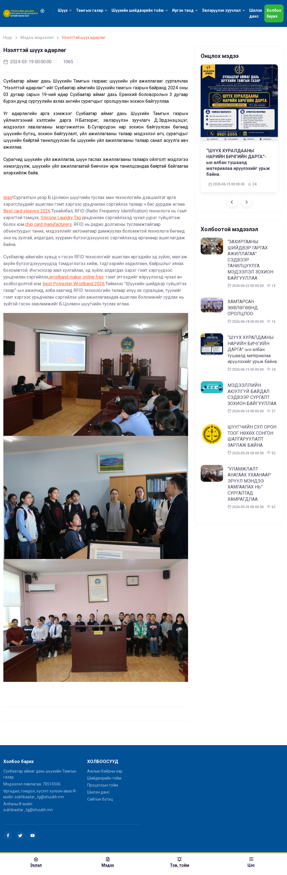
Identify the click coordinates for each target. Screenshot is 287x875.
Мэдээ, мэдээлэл (37, 37)
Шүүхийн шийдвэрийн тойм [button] (138, 10)
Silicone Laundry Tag (61, 217)
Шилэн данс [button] (255, 13)
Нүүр (7, 37)
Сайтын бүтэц (100, 799)
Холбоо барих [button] (274, 13)
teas (7, 197)
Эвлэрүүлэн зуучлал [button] (221, 10)
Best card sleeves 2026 (26, 211)
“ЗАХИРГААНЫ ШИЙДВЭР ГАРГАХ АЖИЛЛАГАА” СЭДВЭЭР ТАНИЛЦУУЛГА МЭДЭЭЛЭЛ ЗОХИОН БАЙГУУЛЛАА (250, 260)
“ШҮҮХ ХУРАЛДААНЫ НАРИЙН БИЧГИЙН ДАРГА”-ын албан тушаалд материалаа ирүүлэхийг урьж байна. (238, 162)
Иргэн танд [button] (183, 10)
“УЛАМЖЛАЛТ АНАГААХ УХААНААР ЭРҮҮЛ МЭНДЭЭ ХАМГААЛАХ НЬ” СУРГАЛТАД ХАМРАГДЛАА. (249, 484)
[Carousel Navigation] (239, 202)
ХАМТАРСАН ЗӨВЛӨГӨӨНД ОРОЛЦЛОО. (243, 307)
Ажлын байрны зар (104, 771)
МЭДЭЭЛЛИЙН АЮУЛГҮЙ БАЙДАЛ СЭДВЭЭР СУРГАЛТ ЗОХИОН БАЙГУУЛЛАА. (252, 394)
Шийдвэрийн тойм (104, 778)
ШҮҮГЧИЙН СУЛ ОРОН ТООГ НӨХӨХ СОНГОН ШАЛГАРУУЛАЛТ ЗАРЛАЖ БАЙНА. (252, 436)
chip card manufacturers (48, 224)
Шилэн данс (98, 792)
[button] (45, 10)
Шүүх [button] (63, 10)
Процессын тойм (102, 785)
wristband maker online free (76, 277)
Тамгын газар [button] (89, 10)
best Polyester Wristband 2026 (74, 283)
